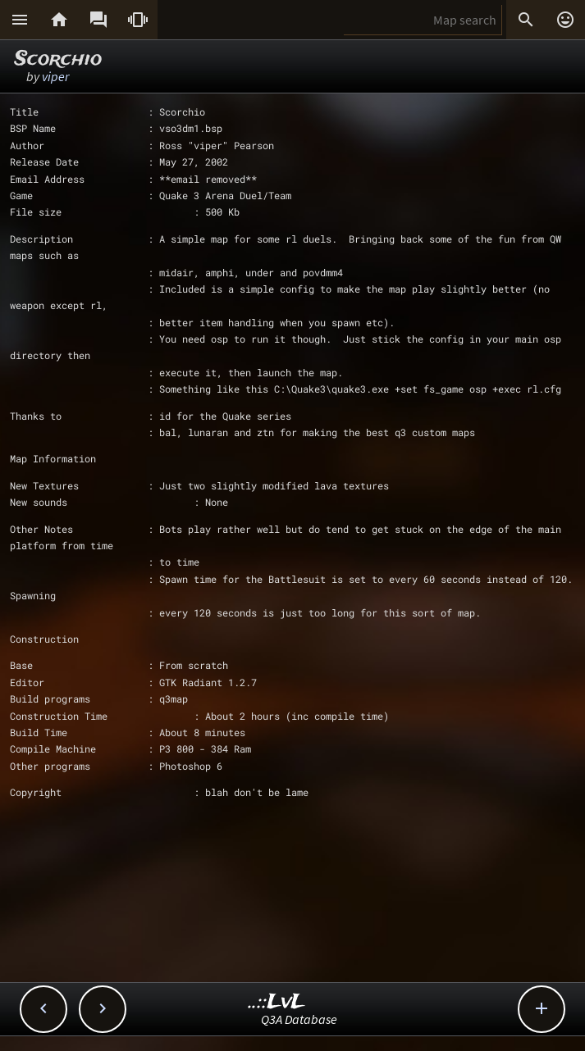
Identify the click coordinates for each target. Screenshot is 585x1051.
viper (55, 76)
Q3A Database (299, 1019)
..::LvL (276, 1002)
